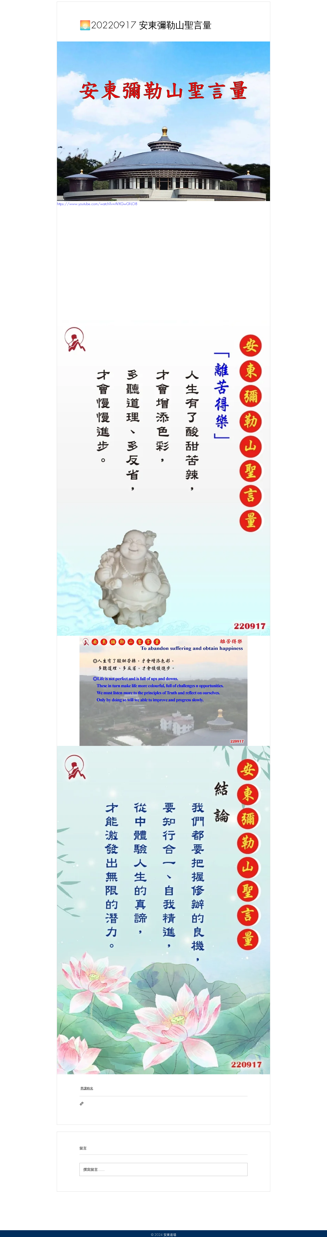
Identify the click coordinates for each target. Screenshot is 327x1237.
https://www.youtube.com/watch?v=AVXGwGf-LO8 (97, 203)
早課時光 (86, 1088)
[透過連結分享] (81, 1103)
